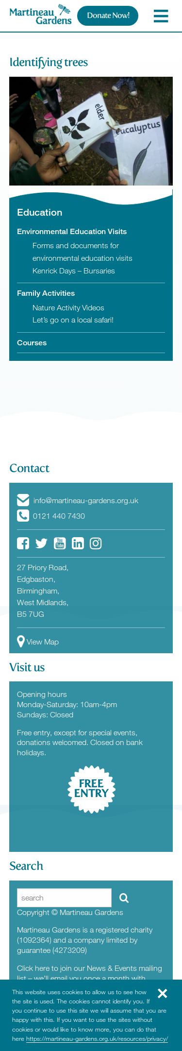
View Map (38, 641)
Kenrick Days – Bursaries (74, 270)
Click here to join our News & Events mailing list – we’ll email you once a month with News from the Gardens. (89, 978)
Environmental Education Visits (72, 231)
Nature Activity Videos (68, 307)
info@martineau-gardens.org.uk (77, 500)
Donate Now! (108, 15)
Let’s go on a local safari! (73, 319)
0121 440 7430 (51, 515)
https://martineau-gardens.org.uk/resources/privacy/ (97, 1038)
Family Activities (46, 293)
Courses (32, 342)
